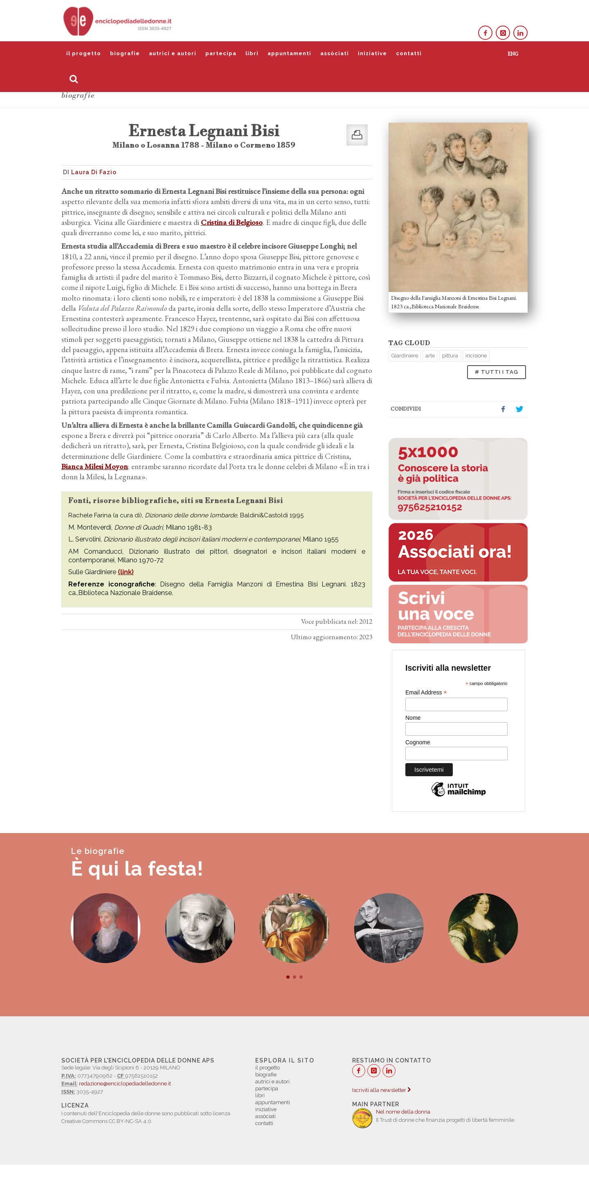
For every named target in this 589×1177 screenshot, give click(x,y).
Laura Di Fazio (94, 172)
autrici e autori (172, 53)
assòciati (334, 53)
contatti (409, 53)
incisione (476, 356)
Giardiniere (404, 356)
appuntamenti (289, 53)
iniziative (372, 53)
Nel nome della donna (403, 1112)
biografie (125, 53)
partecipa (220, 53)
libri (252, 53)
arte (430, 356)
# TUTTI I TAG (496, 372)
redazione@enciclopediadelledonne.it (125, 1083)
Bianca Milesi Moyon (94, 466)
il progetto (83, 53)
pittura (450, 356)
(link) (126, 572)
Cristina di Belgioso (232, 222)
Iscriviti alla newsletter (381, 1090)
